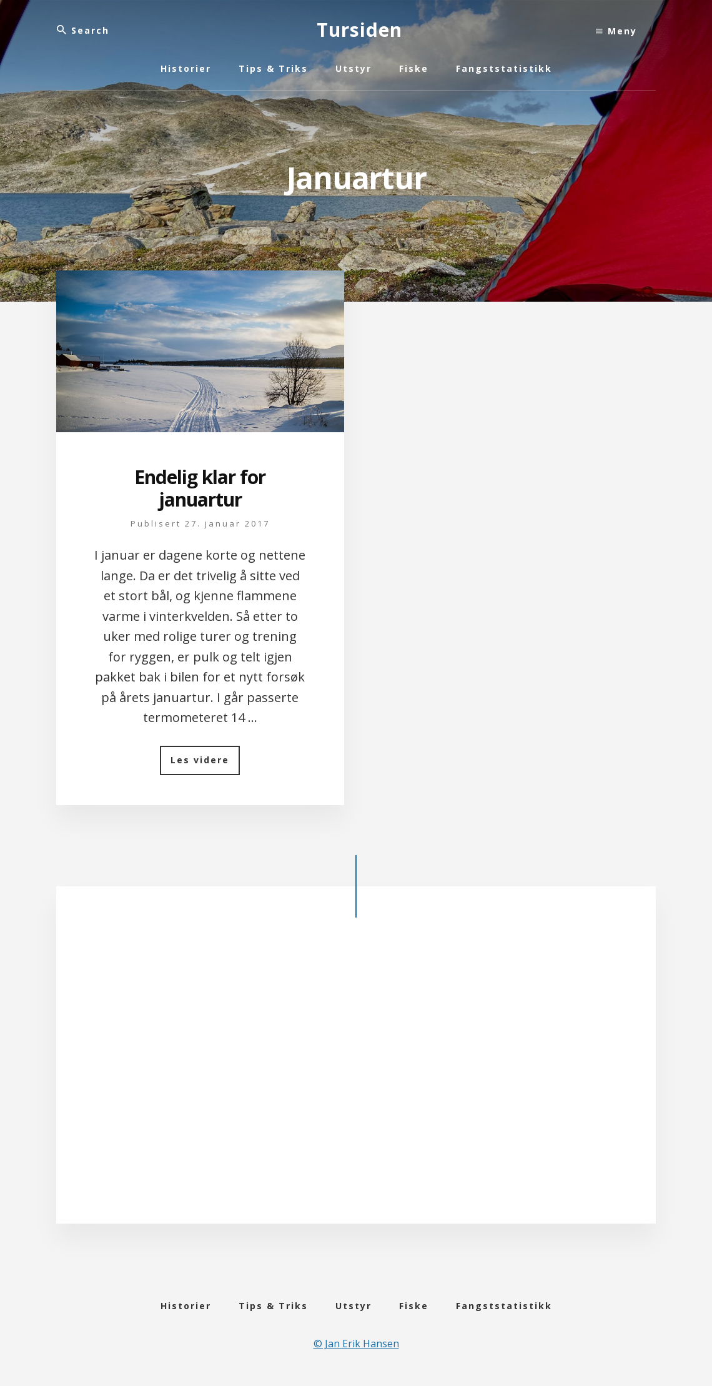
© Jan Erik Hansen (356, 1343)
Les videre (205, 764)
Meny (616, 31)
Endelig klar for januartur (199, 488)
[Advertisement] (356, 1074)
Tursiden (359, 29)
